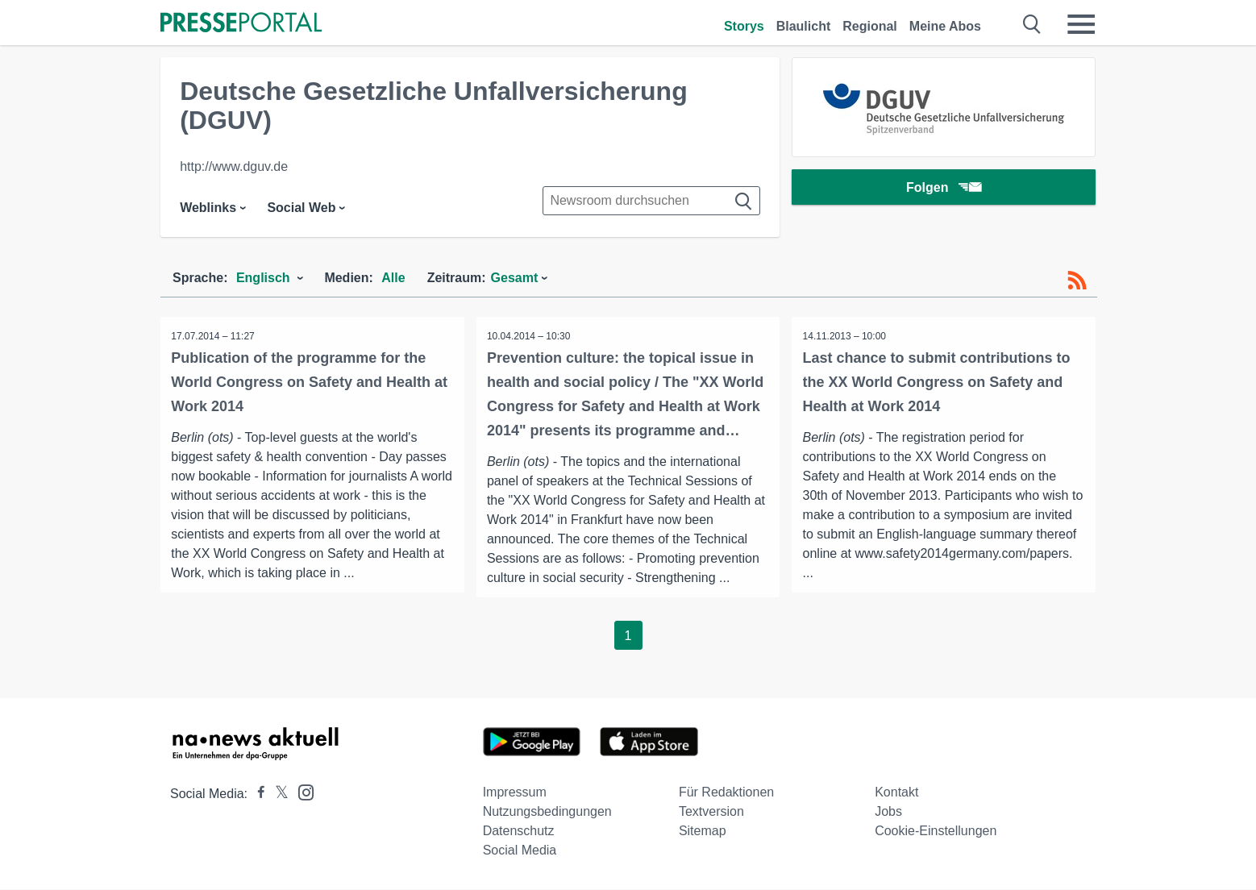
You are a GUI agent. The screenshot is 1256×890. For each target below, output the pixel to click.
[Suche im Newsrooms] (651, 200)
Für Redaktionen (726, 793)
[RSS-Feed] (1077, 280)
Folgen (943, 189)
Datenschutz (519, 831)
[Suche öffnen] (1032, 24)
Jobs (888, 812)
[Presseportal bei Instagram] (301, 792)
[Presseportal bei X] (277, 794)
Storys (744, 26)
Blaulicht (803, 26)
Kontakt (896, 793)
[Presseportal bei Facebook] (256, 794)
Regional (869, 26)
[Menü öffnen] (1081, 24)
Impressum (515, 793)
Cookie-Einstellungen (935, 831)
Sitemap (702, 831)
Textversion (711, 812)
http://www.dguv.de (234, 166)
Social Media (520, 851)
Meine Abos (945, 26)
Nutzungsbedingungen (547, 812)
